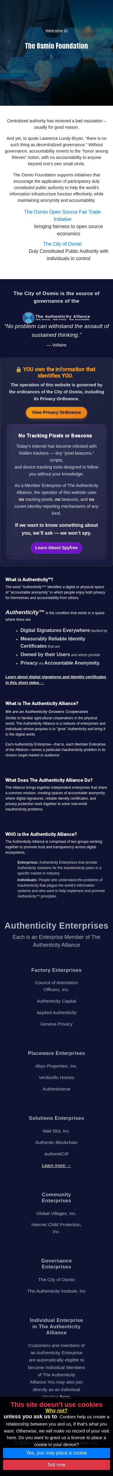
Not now (56, 1464)
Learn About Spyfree (56, 547)
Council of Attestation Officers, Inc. (56, 986)
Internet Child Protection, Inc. (56, 1228)
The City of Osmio (62, 244)
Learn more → (56, 1165)
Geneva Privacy (56, 1023)
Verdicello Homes (56, 1077)
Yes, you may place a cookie (56, 1452)
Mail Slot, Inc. (56, 1130)
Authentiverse (56, 1088)
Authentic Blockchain (56, 1142)
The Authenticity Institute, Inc (56, 1291)
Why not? (56, 1410)
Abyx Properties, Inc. (56, 1065)
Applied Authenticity (56, 1012)
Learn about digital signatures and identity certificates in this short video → (55, 680)
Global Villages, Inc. (56, 1213)
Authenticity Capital (56, 1001)
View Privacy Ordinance (56, 412)
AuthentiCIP (56, 1153)
